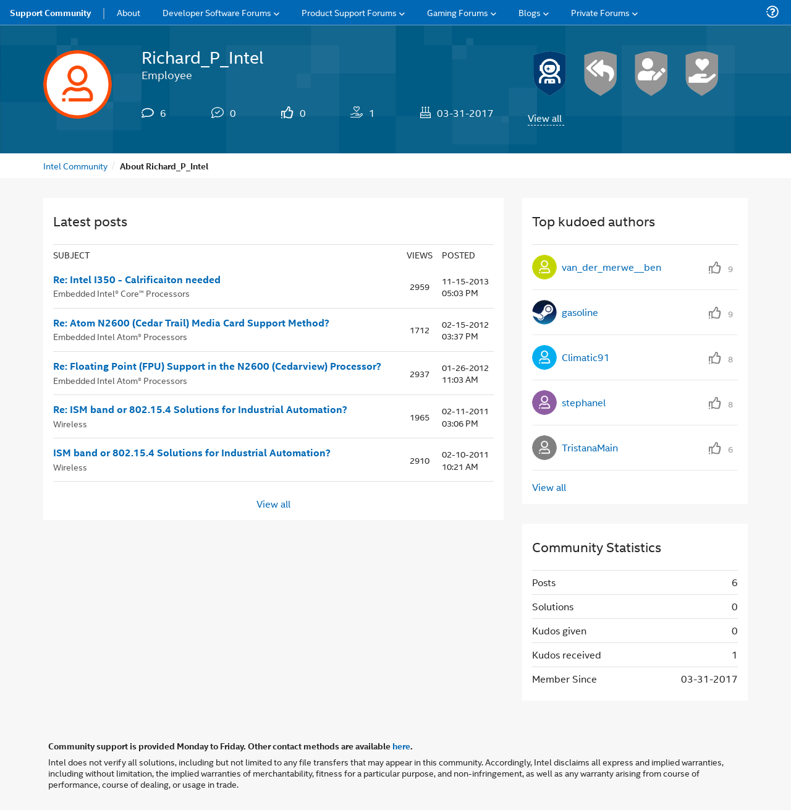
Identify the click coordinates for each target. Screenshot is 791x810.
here (401, 745)
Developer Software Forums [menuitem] (217, 12)
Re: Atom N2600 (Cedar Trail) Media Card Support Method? (191, 323)
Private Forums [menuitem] (600, 12)
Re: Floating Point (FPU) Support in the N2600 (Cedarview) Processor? (217, 366)
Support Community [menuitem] (50, 12)
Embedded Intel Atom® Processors (120, 336)
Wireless (70, 423)
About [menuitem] (128, 12)
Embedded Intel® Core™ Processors (121, 292)
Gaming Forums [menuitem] (457, 12)
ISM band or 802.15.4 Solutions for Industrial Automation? (192, 452)
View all (545, 118)
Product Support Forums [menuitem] (349, 12)
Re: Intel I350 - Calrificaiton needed (137, 279)
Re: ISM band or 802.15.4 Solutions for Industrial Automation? (200, 409)
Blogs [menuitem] (529, 12)
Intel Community (75, 165)
